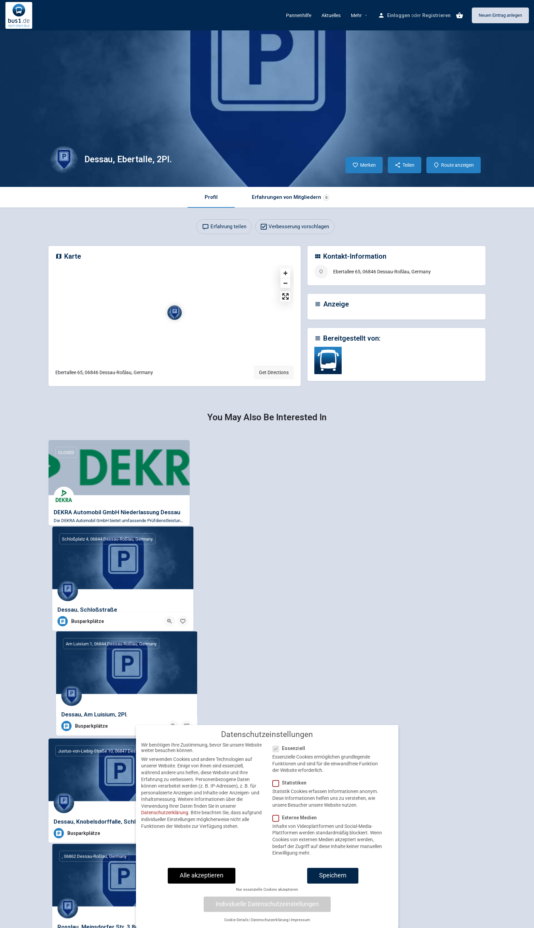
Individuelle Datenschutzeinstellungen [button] (267, 904)
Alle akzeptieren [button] (201, 875)
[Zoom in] (285, 273)
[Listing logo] (64, 159)
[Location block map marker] (174, 312)
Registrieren (436, 15)
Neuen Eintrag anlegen (500, 15)
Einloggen (398, 15)
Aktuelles (331, 15)
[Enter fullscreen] (285, 296)
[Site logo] (19, 14)
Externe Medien (296, 817)
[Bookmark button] (326, 534)
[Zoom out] (285, 283)
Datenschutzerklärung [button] (269, 920)
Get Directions (274, 372)
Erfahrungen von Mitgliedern (290, 197)
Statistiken (291, 783)
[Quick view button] (313, 534)
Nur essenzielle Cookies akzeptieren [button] (267, 889)
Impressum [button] (300, 920)
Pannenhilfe (298, 15)
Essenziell (291, 748)
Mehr (356, 15)
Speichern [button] (332, 875)
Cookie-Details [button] (236, 920)
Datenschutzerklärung (164, 812)
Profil (211, 197)
